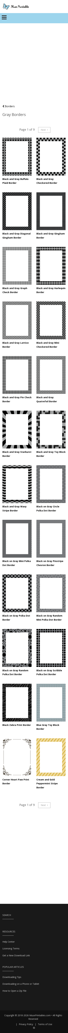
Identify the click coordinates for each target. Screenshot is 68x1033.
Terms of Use (45, 1024)
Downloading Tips (11, 977)
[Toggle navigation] (4, 18)
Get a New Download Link (16, 955)
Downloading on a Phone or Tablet (20, 983)
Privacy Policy (26, 1024)
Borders (8, 106)
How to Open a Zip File (14, 990)
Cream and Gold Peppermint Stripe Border (47, 783)
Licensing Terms (10, 948)
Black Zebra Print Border (16, 725)
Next (44, 129)
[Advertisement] (34, 65)
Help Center (8, 941)
